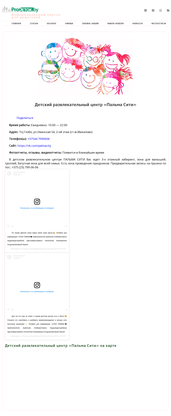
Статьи (34, 23)
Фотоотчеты (159, 23)
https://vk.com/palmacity (34, 146)
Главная (16, 23)
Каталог (52, 23)
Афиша (69, 23)
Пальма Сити (27, 249)
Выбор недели (116, 23)
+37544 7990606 (39, 139)
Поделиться (25, 118)
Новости (138, 23)
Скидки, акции (90, 23)
